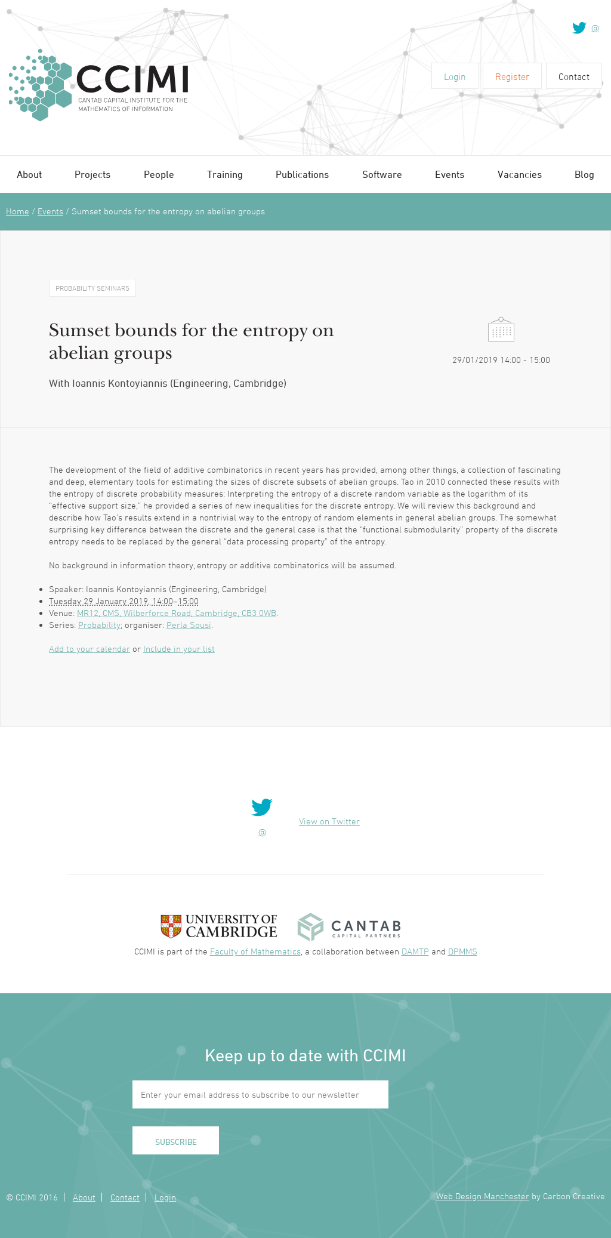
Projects (92, 174)
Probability (99, 625)
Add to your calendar (89, 648)
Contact (574, 76)
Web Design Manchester (482, 1196)
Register (512, 76)
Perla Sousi (188, 625)
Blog (584, 174)
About (29, 174)
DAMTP (415, 951)
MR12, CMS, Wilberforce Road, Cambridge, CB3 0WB (176, 613)
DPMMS (462, 951)
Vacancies (520, 174)
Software (382, 174)
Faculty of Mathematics (255, 951)
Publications (302, 174)
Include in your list (179, 648)
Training (225, 174)
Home (17, 211)
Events (449, 174)
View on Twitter (329, 821)
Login (455, 76)
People (159, 174)
